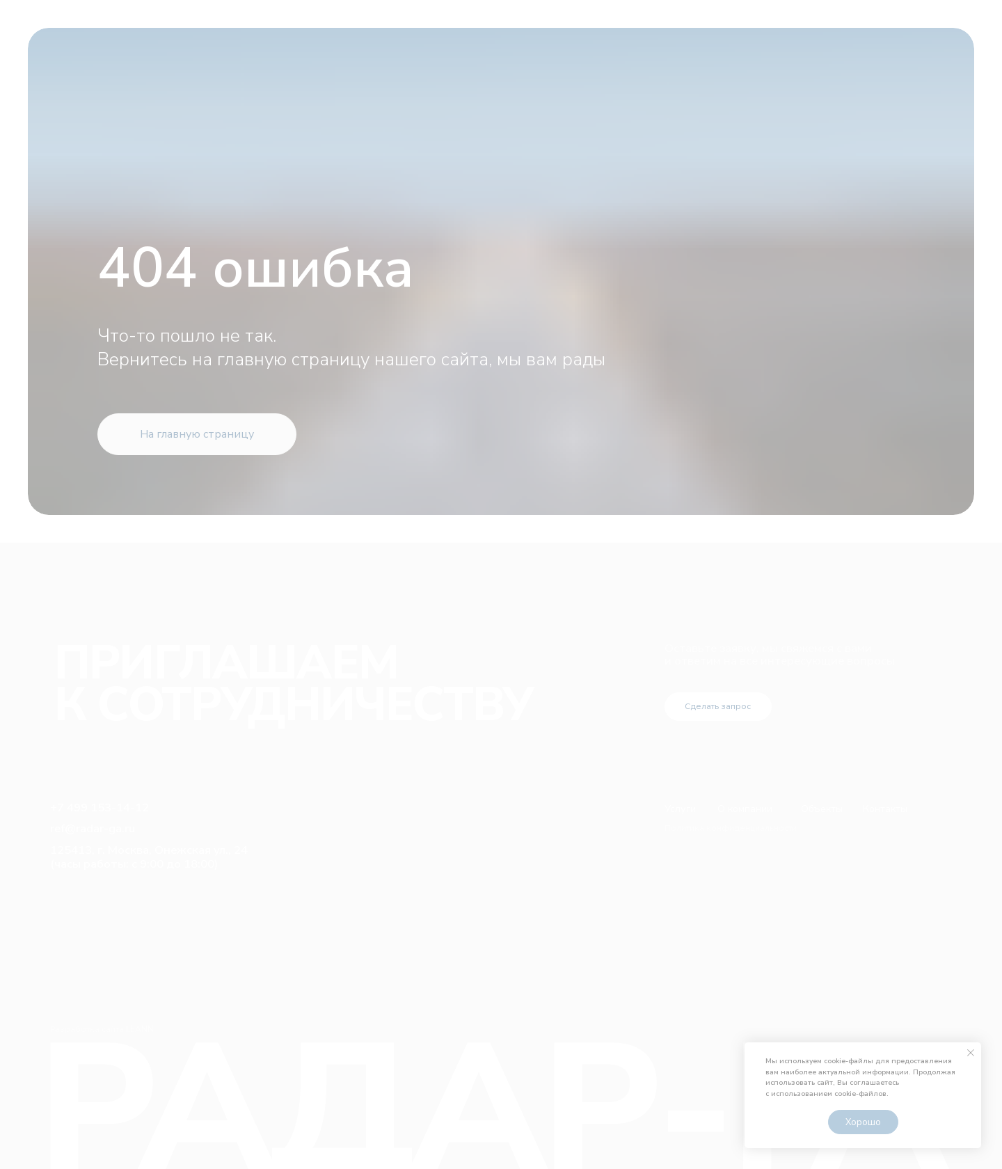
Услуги (680, 809)
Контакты (885, 809)
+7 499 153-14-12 (99, 808)
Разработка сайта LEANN (102, 1029)
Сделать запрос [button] (718, 706)
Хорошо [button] (863, 1122)
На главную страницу (197, 434)
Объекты (822, 809)
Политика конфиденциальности (731, 828)
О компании (744, 809)
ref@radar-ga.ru (92, 828)
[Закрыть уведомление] (971, 1053)
